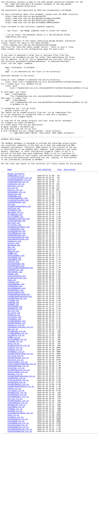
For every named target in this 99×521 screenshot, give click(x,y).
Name (9, 203)
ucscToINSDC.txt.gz (17, 406)
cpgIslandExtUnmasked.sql (20, 320)
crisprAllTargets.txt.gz (19, 212)
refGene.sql (13, 337)
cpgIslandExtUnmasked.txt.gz (21, 436)
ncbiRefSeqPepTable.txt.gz (20, 463)
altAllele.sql (14, 232)
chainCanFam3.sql (16, 315)
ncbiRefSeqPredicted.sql (19, 355)
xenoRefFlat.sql (15, 323)
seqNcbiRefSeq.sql (16, 281)
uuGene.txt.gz (14, 465)
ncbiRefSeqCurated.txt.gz (20, 423)
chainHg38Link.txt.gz (18, 512)
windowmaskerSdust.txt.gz (20, 494)
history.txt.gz (14, 227)
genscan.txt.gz (14, 448)
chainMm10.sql (14, 310)
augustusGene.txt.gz (17, 445)
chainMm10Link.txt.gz (18, 507)
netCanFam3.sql (14, 367)
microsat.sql (13, 266)
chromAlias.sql (14, 256)
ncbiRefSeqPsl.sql (16, 384)
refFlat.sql (13, 313)
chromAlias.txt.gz (16, 396)
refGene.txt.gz (14, 418)
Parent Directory (16, 207)
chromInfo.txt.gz (16, 401)
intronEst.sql (14, 379)
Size (59, 203)
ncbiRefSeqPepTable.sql (19, 246)
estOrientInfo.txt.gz (18, 455)
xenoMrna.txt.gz (15, 499)
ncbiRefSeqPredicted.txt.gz (21, 450)
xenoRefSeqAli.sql (16, 386)
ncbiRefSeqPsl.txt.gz (18, 460)
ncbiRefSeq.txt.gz (16, 453)
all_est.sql (13, 372)
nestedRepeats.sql (16, 345)
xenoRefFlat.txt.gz (17, 470)
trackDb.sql (13, 359)
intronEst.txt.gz (16, 467)
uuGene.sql (12, 328)
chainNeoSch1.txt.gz (17, 502)
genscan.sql (13, 301)
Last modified (44, 203)
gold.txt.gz (13, 411)
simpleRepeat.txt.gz (17, 482)
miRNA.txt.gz (13, 404)
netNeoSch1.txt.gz (16, 485)
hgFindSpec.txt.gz (16, 229)
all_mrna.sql (13, 374)
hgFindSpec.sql (14, 325)
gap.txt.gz (12, 394)
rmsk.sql (11, 335)
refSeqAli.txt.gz (16, 421)
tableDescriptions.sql (18, 261)
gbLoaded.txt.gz (15, 254)
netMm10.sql (13, 364)
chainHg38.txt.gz (16, 504)
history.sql (13, 291)
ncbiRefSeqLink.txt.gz (18, 443)
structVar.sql (14, 269)
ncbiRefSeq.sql (14, 342)
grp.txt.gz (12, 224)
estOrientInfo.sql (16, 330)
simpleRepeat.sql (16, 340)
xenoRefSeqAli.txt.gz (18, 480)
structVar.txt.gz (16, 440)
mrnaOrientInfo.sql (17, 332)
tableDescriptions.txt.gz (20, 391)
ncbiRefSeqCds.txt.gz (18, 428)
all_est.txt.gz (14, 477)
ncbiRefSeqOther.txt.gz (19, 215)
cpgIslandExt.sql (16, 305)
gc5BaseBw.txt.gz (16, 210)
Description (69, 203)
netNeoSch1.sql (14, 369)
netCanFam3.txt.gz (16, 458)
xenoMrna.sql (13, 377)
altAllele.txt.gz (16, 219)
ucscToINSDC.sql (15, 259)
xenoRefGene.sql (15, 347)
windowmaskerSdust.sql (18, 271)
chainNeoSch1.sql (16, 318)
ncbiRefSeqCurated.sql (18, 352)
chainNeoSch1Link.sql (18, 286)
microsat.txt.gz (15, 431)
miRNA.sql (12, 303)
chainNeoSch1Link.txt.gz (19, 514)
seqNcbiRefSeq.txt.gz (18, 438)
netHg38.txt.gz (14, 492)
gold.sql (11, 298)
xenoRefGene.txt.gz (17, 472)
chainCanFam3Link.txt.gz (19, 517)
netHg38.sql (13, 362)
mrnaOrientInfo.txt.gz (18, 413)
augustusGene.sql (16, 350)
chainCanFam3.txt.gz (17, 509)
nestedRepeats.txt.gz (18, 475)
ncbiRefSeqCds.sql (16, 242)
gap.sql (11, 296)
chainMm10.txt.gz (16, 487)
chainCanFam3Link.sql (18, 283)
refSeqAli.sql (14, 382)
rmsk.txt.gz (13, 497)
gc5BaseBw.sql (14, 234)
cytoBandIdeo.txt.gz (17, 399)
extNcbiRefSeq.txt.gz (18, 217)
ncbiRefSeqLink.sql (17, 357)
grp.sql (11, 244)
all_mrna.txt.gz (15, 426)
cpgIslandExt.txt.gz (17, 433)
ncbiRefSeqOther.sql (17, 237)
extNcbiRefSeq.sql (16, 264)
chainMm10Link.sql (16, 278)
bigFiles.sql (13, 249)
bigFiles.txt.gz (15, 222)
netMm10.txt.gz (14, 490)
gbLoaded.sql (13, 293)
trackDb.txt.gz (14, 409)
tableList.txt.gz (16, 389)
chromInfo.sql (14, 251)
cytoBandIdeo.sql (16, 274)
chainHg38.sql (14, 308)
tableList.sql (14, 288)
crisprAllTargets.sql (18, 239)
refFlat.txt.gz (14, 416)
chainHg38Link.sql (16, 276)
